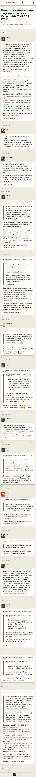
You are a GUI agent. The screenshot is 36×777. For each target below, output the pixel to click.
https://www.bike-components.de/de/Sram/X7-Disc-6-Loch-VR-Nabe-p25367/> (17, 737)
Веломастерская (6, 7)
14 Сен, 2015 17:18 (5, 360)
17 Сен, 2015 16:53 (5, 652)
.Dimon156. (9, 418)
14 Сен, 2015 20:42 (6, 414)
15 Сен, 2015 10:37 (5, 530)
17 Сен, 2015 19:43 (5, 768)
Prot (7, 564)
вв (14, 540)
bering (15, 202)
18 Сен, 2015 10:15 (25, 24)
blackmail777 (10, 157)
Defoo (8, 37)
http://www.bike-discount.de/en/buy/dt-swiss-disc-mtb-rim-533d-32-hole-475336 (16, 729)
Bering (16, 24)
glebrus (8, 493)
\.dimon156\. (17, 455)
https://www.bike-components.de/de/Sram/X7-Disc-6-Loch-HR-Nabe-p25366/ (17, 743)
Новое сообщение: (7, 24)
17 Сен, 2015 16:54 (5, 687)
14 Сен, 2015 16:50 (5, 319)
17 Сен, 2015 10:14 (5, 600)
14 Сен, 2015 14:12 (5, 125)
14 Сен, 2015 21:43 (5, 489)
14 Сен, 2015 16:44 (5, 254)
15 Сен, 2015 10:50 (5, 560)
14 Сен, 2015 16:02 (5, 191)
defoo (15, 330)
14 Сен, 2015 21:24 (5, 444)
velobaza (9, 323)
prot (15, 692)
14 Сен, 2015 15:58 (5, 153)
